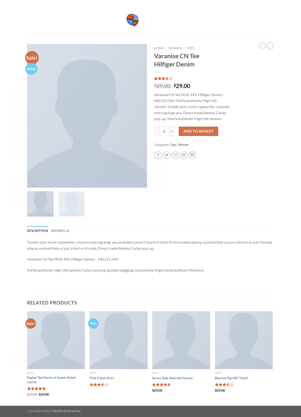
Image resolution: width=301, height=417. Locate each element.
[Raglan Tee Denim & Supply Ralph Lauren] (56, 340)
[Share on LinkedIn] (192, 155)
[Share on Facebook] (158, 155)
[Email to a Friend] (175, 155)
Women (175, 48)
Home (159, 48)
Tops (190, 48)
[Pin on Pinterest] (184, 155)
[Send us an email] (271, 3)
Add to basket (198, 131)
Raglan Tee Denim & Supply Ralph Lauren (51, 379)
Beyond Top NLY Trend (231, 378)
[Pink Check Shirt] (119, 340)
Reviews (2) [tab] (60, 231)
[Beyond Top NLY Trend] (244, 340)
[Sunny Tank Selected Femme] (181, 340)
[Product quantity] (164, 131)
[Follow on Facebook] (267, 3)
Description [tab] (37, 231)
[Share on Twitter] (167, 155)
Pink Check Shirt (102, 378)
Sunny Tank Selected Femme (172, 378)
